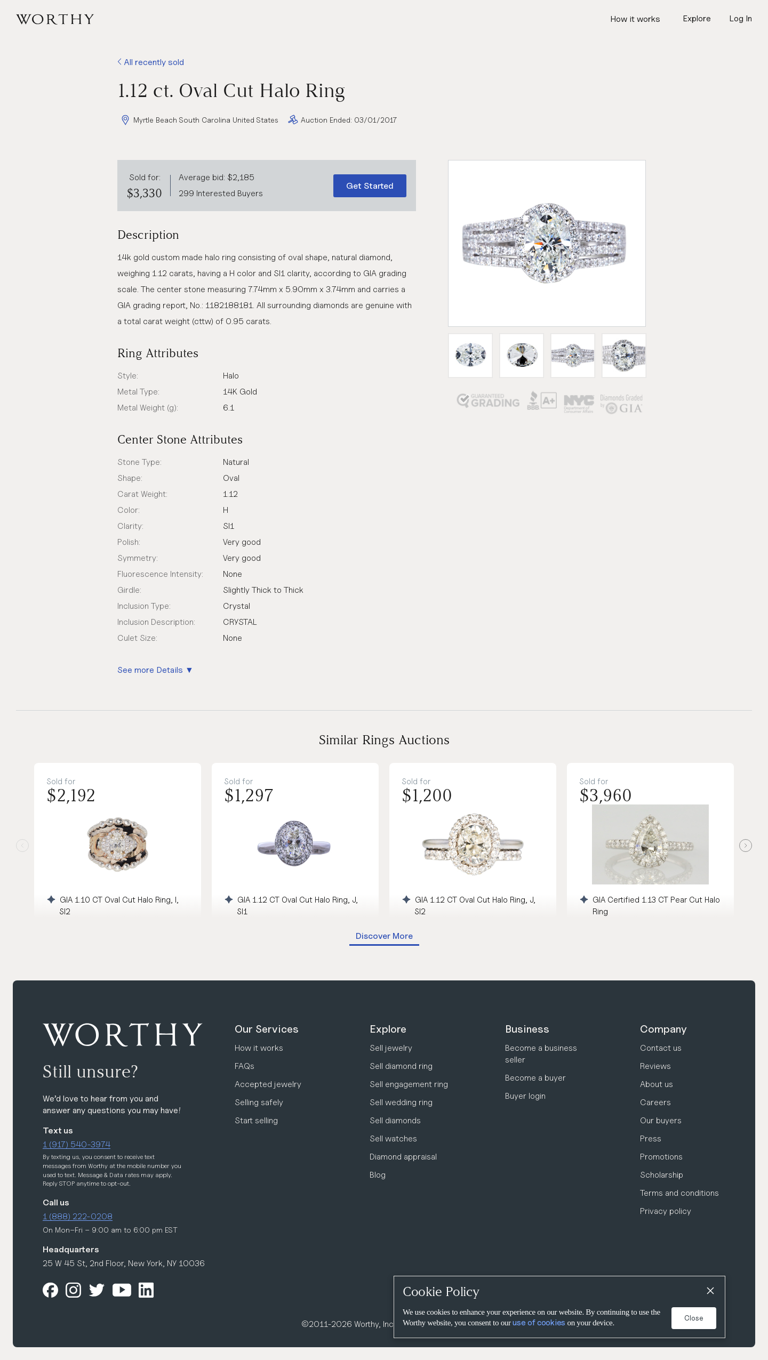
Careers (655, 1102)
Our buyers (661, 1120)
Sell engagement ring (409, 1084)
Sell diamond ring (401, 1066)
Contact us (661, 1048)
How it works (635, 19)
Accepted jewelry (268, 1084)
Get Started (370, 186)
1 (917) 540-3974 (76, 1144)
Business (527, 1029)
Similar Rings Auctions (384, 739)
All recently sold (150, 62)
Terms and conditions (679, 1193)
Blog (378, 1175)
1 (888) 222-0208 (78, 1216)
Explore (388, 1029)
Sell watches (393, 1138)
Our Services (267, 1029)
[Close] (709, 1291)
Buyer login (525, 1096)
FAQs (244, 1066)
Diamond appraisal (403, 1157)
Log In (740, 18)
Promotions (661, 1157)
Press (650, 1138)
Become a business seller (541, 1054)
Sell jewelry (391, 1048)
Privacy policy (665, 1211)
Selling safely (259, 1102)
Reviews (655, 1066)
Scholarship (661, 1175)
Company (663, 1029)
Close (693, 1318)
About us (656, 1084)
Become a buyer (535, 1078)
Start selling (256, 1120)
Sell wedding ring (401, 1102)
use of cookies (539, 1322)
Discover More (384, 936)
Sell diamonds (395, 1120)
